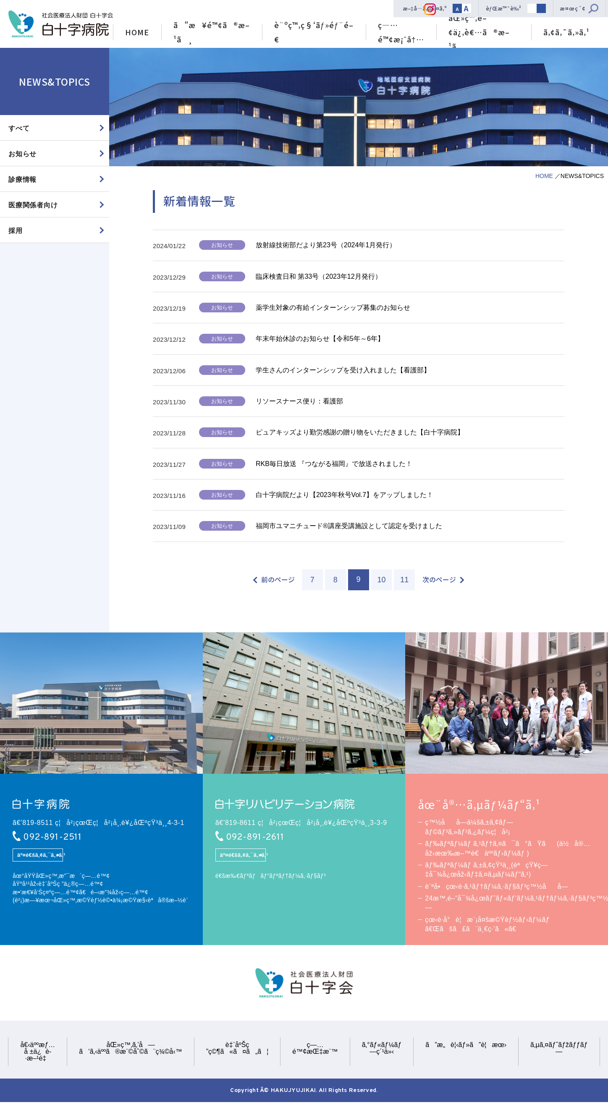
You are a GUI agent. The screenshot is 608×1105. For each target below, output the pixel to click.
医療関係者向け (33, 205)
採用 (15, 231)
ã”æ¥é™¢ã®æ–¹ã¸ (211, 32)
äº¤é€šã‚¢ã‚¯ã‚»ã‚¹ (40, 856)
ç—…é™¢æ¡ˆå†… (401, 32)
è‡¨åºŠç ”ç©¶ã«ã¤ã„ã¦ (237, 1049)
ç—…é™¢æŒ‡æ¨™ (315, 1049)
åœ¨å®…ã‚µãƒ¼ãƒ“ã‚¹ (479, 805)
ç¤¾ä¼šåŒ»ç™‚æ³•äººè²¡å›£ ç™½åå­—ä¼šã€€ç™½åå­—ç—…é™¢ (60, 24)
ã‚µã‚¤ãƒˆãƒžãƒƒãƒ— (558, 1049)
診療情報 (22, 179)
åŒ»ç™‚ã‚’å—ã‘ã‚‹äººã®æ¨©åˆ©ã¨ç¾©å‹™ (130, 1049)
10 (381, 580)
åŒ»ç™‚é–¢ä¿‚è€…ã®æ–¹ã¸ (479, 30)
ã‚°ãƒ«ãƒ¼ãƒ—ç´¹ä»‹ (381, 1049)
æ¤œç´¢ (573, 8)
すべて (18, 128)
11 (404, 580)
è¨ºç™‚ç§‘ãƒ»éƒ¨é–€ (314, 32)
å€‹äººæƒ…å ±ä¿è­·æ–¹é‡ (37, 1052)
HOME (137, 31)
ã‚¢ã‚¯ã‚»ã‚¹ (566, 31)
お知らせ (22, 153)
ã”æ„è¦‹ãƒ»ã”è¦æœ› (465, 1046)
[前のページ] (274, 580)
